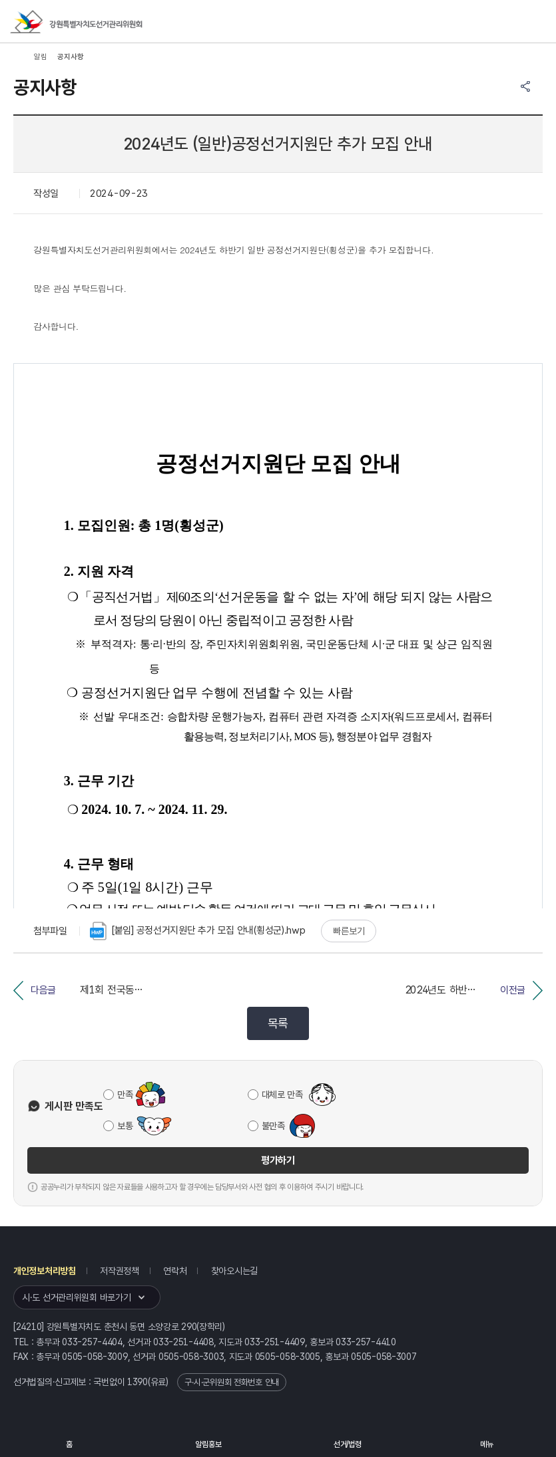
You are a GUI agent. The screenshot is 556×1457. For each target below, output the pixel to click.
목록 (278, 1023)
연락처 (174, 1270)
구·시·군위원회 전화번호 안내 (231, 1382)
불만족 (273, 1126)
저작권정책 (119, 1270)
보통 (125, 1126)
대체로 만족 (282, 1094)
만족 (125, 1094)
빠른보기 (348, 931)
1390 (137, 1382)
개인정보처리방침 (44, 1270)
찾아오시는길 (234, 1270)
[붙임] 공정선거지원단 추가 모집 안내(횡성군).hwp (198, 931)
